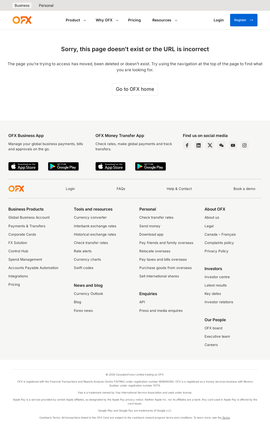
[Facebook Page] (187, 145)
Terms (225, 417)
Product (73, 20)
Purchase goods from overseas (165, 268)
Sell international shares (159, 276)
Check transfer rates (91, 243)
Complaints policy (219, 243)
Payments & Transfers (26, 226)
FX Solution (17, 243)
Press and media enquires (161, 310)
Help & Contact (179, 189)
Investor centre (217, 277)
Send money (149, 226)
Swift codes (83, 268)
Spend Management (25, 259)
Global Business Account (29, 217)
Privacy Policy (217, 251)
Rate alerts (83, 251)
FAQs (121, 189)
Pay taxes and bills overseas (163, 259)
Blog (77, 302)
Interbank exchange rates (95, 226)
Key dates (213, 293)
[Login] (219, 20)
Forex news (83, 310)
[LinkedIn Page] (198, 145)
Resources (161, 20)
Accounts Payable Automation (33, 268)
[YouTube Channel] (233, 145)
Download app (151, 234)
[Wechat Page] (221, 145)
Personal (46, 5)
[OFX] (22, 20)
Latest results (216, 285)
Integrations (18, 276)
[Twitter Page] (210, 145)
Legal (209, 226)
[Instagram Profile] (244, 145)
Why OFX (104, 20)
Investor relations (219, 302)
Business (22, 5)
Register (243, 20)
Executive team (217, 336)
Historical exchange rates (95, 234)
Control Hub (18, 251)
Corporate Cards (22, 234)
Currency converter (90, 217)
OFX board (213, 328)
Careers (211, 345)
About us (212, 217)
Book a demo (244, 189)
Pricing (134, 20)
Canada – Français (220, 234)
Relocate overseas (154, 251)
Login (70, 189)
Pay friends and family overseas (166, 243)
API (142, 302)
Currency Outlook (88, 293)
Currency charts (87, 259)
